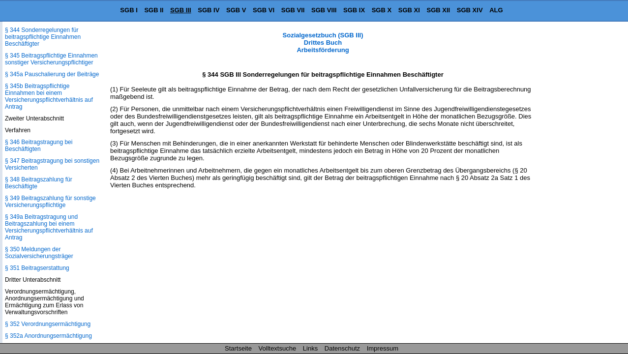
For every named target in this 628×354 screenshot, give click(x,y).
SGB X (381, 10)
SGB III (180, 10)
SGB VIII (323, 10)
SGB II (153, 10)
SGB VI (263, 10)
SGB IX (354, 10)
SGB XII (438, 10)
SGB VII (293, 10)
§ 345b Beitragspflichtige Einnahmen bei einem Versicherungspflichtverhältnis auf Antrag (49, 96)
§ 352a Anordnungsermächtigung (48, 335)
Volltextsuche (278, 348)
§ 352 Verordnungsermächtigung (47, 324)
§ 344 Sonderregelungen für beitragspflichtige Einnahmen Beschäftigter (43, 37)
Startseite (238, 348)
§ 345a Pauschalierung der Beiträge (52, 74)
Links (310, 348)
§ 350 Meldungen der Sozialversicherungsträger (39, 253)
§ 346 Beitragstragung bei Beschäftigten (38, 145)
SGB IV (208, 10)
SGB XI (409, 10)
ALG (496, 10)
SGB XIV (470, 10)
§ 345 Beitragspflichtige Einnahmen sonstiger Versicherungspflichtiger (51, 59)
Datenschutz (342, 348)
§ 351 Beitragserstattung (37, 268)
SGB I (128, 10)
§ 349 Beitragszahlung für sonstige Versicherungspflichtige (50, 201)
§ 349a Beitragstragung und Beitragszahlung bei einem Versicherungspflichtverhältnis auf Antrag (49, 227)
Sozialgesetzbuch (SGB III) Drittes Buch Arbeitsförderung (323, 42)
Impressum (382, 348)
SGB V (236, 10)
